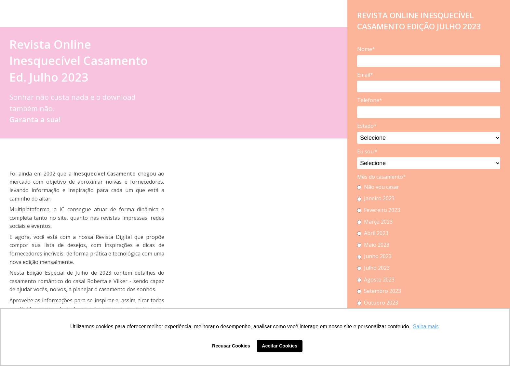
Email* (365, 74)
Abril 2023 (372, 233)
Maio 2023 (373, 244)
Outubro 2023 (377, 302)
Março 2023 (375, 221)
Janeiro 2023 (376, 198)
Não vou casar (378, 186)
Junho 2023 (374, 256)
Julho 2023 (373, 267)
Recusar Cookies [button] (231, 345)
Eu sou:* (367, 151)
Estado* (367, 125)
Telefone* (369, 100)
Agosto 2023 (376, 279)
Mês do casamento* (381, 176)
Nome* (366, 49)
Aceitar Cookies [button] (279, 345)
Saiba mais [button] (426, 326)
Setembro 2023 (379, 290)
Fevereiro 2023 (378, 210)
